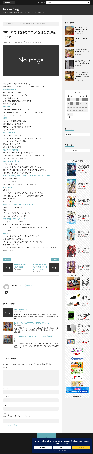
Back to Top (46, 437)
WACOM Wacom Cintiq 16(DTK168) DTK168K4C (84, 340)
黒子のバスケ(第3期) (10, 150)
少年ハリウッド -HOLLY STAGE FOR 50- (18, 204)
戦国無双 (6, 107)
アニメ (15, 42)
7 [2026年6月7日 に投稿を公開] (86, 99)
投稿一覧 (29, 285)
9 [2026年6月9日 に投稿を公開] (71, 103)
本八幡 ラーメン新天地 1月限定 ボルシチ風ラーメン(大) (40, 266)
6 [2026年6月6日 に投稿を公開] (83, 99)
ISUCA (5, 233)
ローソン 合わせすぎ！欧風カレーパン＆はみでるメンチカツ (56, 2)
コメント (6, 368)
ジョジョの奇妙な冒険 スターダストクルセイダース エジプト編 (26, 176)
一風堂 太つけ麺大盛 (81, 38)
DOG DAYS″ (8, 187)
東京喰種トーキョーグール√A (14, 219)
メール (6, 396)
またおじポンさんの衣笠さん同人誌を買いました (32, 323)
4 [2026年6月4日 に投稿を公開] (77, 99)
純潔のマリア (8, 118)
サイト (5, 405)
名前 (5, 388)
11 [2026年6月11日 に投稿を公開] (77, 103)
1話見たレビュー (30, 42)
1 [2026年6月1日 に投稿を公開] (68, 99)
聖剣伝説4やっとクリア (22, 309)
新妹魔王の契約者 (9, 89)
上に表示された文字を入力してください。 (17, 416)
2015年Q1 (38, 42)
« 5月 (68, 117)
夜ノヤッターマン (9, 132)
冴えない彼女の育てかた (12, 161)
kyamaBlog (11, 9)
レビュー (20, 42)
